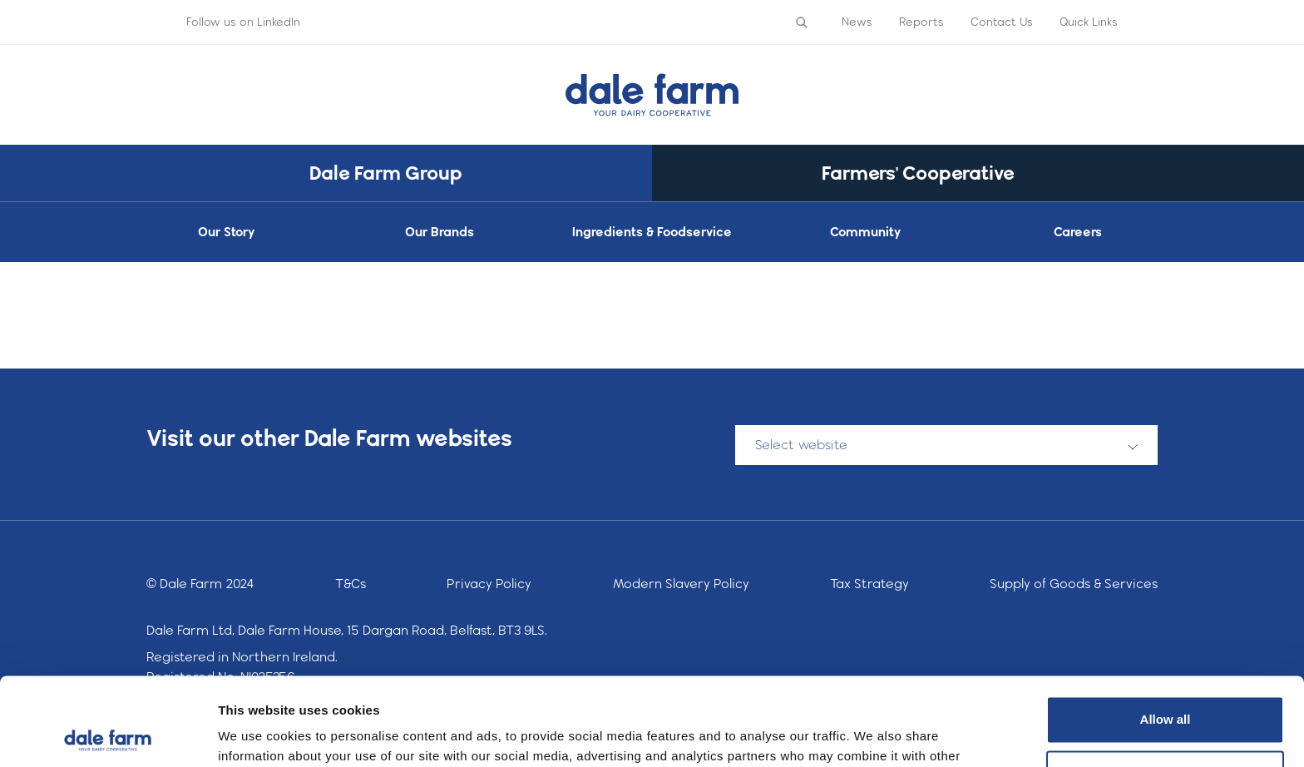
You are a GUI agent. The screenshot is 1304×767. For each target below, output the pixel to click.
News (857, 21)
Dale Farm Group (385, 173)
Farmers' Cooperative (918, 173)
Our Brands (439, 232)
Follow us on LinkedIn (243, 21)
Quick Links (1089, 21)
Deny (1165, 686)
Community (865, 232)
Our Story (226, 232)
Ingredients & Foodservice (652, 232)
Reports (921, 21)
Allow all (1165, 632)
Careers (1078, 232)
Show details (256, 734)
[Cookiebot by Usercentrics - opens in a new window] (107, 734)
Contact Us (1002, 21)
